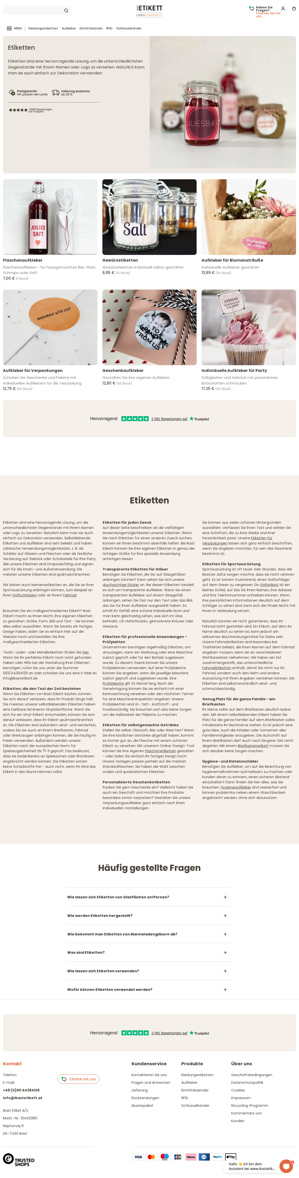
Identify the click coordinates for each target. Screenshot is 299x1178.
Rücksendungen (145, 1097)
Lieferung (140, 1090)
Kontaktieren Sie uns (149, 1074)
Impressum (241, 1097)
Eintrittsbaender (195, 1090)
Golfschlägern (25, 595)
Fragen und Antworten (151, 1082)
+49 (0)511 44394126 (21, 1090)
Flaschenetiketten (160, 750)
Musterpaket (142, 1105)
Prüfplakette (113, 683)
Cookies (238, 1090)
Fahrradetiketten (216, 667)
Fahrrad (69, 595)
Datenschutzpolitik (247, 1082)
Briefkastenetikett (253, 745)
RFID (109, 28)
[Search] (37, 10)
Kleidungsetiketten (43, 28)
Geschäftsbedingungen (251, 1074)
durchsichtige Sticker (121, 584)
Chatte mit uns (78, 1079)
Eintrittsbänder (91, 28)
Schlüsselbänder (128, 28)
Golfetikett (269, 584)
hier (85, 652)
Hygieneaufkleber (236, 787)
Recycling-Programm (249, 1105)
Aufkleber (69, 28)
